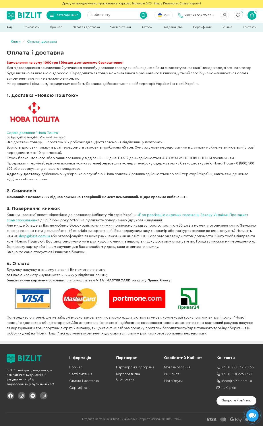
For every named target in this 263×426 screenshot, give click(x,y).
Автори (147, 27)
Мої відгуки (173, 381)
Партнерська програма (135, 367)
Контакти (249, 27)
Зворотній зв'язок (236, 400)
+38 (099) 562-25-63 (237, 367)
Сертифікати (202, 27)
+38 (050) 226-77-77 (236, 374)
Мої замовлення (177, 367)
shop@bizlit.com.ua (34, 236)
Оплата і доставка (86, 27)
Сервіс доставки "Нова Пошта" (33, 133)
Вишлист (171, 374)
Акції (10, 27)
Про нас (56, 27)
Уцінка (227, 27)
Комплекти (31, 27)
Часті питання (120, 27)
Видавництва (173, 27)
